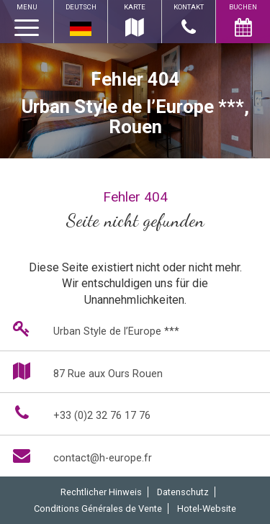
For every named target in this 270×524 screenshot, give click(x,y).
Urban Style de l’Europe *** (93, 329)
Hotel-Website (206, 508)
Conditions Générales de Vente (98, 508)
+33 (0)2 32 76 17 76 (78, 413)
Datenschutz (183, 492)
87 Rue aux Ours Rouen (85, 371)
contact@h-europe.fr (79, 455)
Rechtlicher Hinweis (101, 492)
